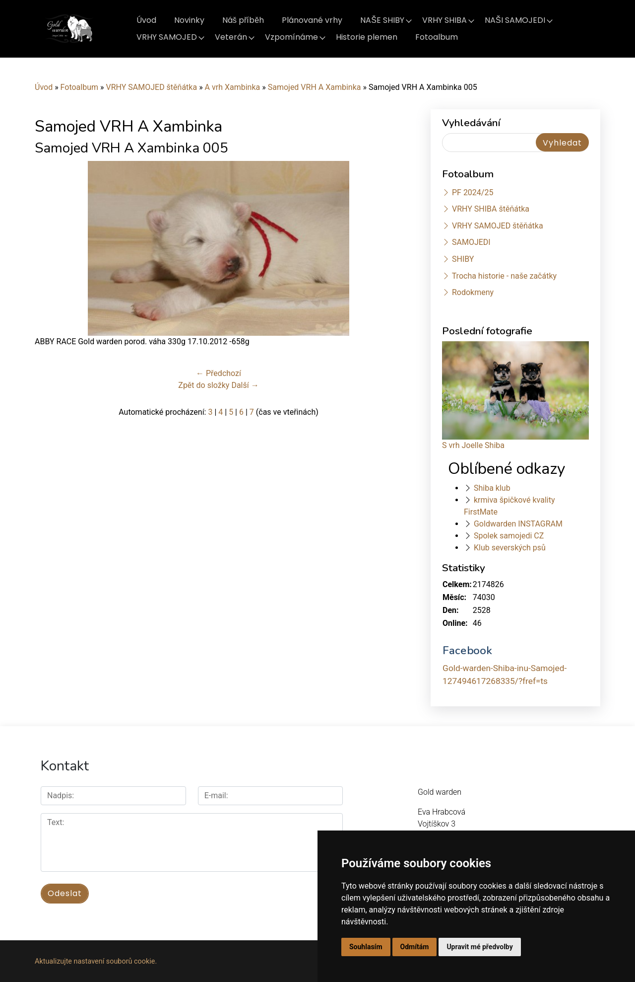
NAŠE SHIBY (382, 20)
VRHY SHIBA (444, 20)
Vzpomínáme (291, 37)
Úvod (146, 20)
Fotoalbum (436, 37)
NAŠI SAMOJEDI (515, 20)
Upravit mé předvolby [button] (479, 947)
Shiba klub (492, 488)
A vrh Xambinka (232, 87)
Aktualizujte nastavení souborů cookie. (96, 960)
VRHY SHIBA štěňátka (490, 209)
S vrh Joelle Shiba (473, 445)
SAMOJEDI (471, 242)
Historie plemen (366, 37)
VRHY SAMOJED (166, 37)
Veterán (231, 37)
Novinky (189, 20)
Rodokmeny (473, 292)
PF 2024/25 (472, 192)
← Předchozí (218, 373)
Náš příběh (243, 20)
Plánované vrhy (312, 20)
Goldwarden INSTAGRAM (518, 524)
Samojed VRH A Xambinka (314, 87)
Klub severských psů (510, 547)
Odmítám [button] (414, 947)
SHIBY (463, 259)
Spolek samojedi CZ (509, 535)
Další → (244, 385)
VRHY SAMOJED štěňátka (151, 87)
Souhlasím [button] (365, 947)
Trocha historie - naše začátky (504, 276)
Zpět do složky (203, 385)
